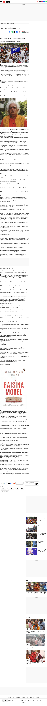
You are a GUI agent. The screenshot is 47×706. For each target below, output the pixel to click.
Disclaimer (22, 700)
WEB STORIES (29, 580)
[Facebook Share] (11, 483)
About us (38, 700)
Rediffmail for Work (11, 697)
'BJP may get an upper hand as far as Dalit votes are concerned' (42, 550)
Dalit (22, 488)
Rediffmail (23, 697)
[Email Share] (4, 483)
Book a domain (18, 697)
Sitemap (31, 700)
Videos (31, 697)
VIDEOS (28, 617)
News (4, 25)
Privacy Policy (27, 700)
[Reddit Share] (13, 483)
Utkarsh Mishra (2, 32)
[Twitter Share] (8, 483)
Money (27, 697)
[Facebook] (44, 1)
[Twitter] (40, 1)
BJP (17, 488)
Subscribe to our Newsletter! (30, 482)
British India (3, 488)
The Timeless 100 (36, 697)
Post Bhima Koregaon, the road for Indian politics (42, 519)
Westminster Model (5, 491)
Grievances (23, 702)
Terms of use (42, 700)
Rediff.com (12, 700)
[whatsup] (46, 1)
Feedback (34, 700)
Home (1, 25)
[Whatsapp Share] (6, 483)
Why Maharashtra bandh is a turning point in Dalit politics (42, 527)
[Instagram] (42, 1)
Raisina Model (11, 488)
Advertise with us (17, 700)
